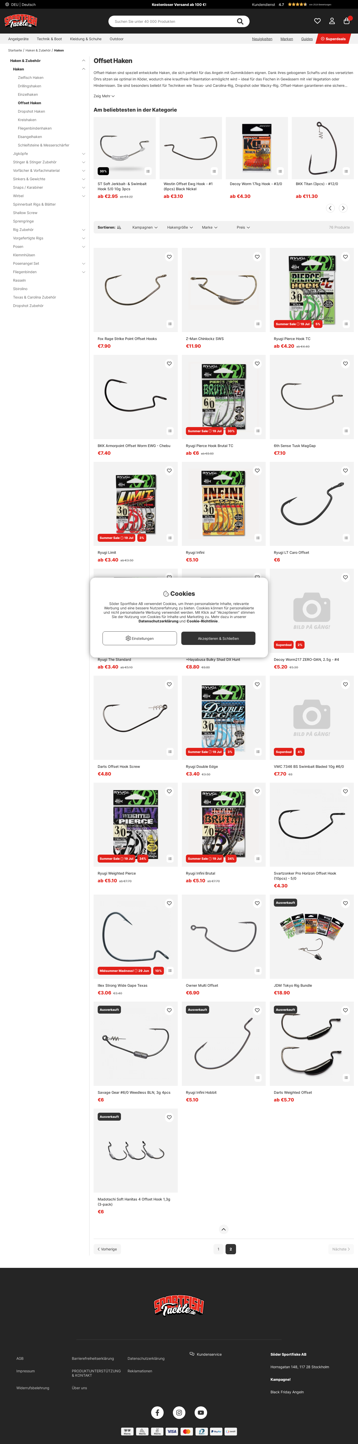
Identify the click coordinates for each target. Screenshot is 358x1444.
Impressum (25, 1371)
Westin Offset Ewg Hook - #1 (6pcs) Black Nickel (188, 186)
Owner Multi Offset (202, 985)
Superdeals (333, 39)
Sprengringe (23, 221)
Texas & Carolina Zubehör (34, 297)
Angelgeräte (18, 39)
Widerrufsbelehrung (32, 1388)
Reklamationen (140, 1371)
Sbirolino (20, 288)
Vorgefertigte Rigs (46, 238)
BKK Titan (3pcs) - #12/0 (317, 184)
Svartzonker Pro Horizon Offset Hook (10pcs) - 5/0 (305, 875)
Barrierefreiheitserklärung (93, 1358)
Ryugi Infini (195, 552)
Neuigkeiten (262, 39)
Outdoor (117, 39)
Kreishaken (27, 120)
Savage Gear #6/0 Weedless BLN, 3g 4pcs (134, 1092)
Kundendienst (263, 4)
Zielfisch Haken (30, 77)
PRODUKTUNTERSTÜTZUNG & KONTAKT (96, 1373)
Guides (307, 39)
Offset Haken (29, 103)
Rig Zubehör (46, 229)
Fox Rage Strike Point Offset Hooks (127, 338)
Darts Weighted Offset (293, 1092)
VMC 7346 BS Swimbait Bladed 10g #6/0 (309, 766)
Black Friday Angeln (287, 1392)
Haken (59, 50)
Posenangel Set (46, 263)
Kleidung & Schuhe (86, 39)
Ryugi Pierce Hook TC (292, 338)
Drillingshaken (29, 86)
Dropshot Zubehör (28, 305)
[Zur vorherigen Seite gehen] (107, 1249)
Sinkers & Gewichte (46, 179)
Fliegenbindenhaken (35, 128)
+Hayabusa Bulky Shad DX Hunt (213, 659)
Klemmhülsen (24, 255)
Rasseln (19, 280)
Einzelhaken (28, 94)
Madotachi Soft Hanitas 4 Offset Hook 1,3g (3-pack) (134, 1201)
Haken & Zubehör (38, 50)
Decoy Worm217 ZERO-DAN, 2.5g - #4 (306, 659)
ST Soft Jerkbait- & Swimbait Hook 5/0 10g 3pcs (122, 186)
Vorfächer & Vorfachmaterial (46, 170)
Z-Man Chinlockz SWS (205, 338)
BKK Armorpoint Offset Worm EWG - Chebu (134, 445)
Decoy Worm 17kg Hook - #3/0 (256, 184)
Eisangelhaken (30, 136)
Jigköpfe (46, 153)
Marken (287, 39)
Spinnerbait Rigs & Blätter (34, 204)
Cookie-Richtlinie (202, 621)
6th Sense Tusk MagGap (295, 445)
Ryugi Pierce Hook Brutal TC (209, 445)
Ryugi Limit (107, 552)
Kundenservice (209, 1354)
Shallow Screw (25, 212)
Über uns (79, 1388)
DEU (23, 4)
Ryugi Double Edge (202, 766)
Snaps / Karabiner (46, 187)
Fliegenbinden (46, 272)
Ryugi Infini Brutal (200, 873)
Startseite (15, 50)
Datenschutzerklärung (146, 1358)
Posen (46, 246)
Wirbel (46, 196)
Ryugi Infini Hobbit (201, 1092)
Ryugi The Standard (114, 659)
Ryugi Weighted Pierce (117, 873)
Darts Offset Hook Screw (119, 766)
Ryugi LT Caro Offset (291, 552)
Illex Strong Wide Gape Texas (123, 985)
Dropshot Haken (31, 111)
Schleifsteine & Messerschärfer (43, 145)
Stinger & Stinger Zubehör (46, 162)
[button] (315, 4)
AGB (20, 1358)
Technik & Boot (49, 39)
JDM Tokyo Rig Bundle (293, 985)
